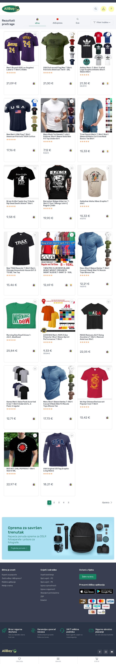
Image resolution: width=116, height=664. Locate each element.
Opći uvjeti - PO (47, 571)
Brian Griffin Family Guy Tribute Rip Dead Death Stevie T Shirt (20, 200)
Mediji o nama (7, 578)
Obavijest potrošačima (50, 586)
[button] (96, 9)
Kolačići (44, 593)
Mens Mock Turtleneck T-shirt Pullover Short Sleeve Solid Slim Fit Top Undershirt (57, 135)
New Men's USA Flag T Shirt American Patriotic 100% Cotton (21, 134)
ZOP (42, 589)
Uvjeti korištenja (47, 568)
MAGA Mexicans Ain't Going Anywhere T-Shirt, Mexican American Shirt (92, 333)
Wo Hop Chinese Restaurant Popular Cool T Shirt (92, 398)
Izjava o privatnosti (48, 578)
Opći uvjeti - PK (47, 575)
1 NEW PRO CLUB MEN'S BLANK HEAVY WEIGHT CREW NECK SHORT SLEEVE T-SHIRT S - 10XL (57, 267)
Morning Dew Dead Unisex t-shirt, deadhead (19, 332)
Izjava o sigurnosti (48, 582)
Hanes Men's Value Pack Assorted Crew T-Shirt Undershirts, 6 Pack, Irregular (21, 399)
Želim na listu (87, 569)
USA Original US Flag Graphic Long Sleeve (56, 464)
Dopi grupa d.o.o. (31, 654)
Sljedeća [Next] (107, 495)
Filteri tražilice (101, 22)
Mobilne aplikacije (9, 575)
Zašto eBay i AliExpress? (12, 571)
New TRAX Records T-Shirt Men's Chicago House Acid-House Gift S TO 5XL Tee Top (21, 267)
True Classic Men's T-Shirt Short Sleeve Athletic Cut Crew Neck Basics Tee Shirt (94, 135)
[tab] (57, 21)
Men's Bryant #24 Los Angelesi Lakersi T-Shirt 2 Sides (20, 69)
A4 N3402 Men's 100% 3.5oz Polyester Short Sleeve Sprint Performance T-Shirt (56, 333)
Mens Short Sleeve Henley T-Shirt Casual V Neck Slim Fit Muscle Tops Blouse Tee (94, 267)
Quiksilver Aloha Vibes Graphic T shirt (94, 200)
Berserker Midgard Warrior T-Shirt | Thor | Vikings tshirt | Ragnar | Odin (56, 201)
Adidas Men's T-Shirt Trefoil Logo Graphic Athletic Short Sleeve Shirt (92, 70)
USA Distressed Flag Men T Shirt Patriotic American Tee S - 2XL (57, 69)
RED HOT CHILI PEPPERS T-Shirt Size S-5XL (21, 464)
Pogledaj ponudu (19, 541)
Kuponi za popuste (9, 568)
